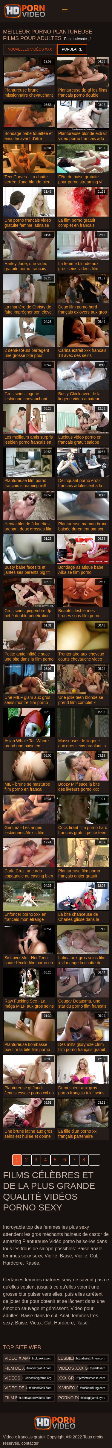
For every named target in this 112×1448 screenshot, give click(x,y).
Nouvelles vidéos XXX (30, 49)
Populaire (72, 49)
